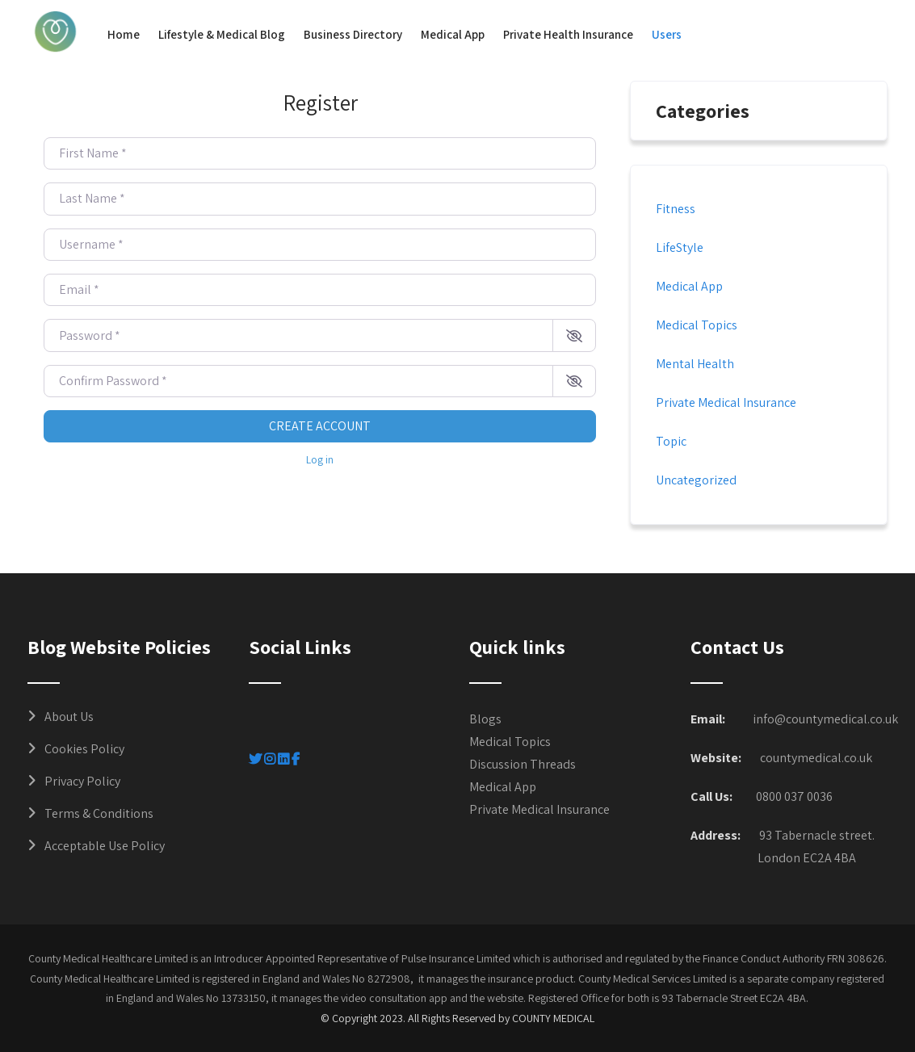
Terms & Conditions (98, 813)
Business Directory (353, 34)
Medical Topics (696, 324)
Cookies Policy (84, 748)
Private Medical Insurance (726, 402)
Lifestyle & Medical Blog (221, 34)
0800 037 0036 (794, 796)
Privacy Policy (82, 781)
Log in (320, 459)
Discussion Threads (522, 764)
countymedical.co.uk (816, 757)
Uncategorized (696, 480)
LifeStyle (679, 247)
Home (123, 34)
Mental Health (695, 363)
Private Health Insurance (568, 34)
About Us (69, 716)
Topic (671, 441)
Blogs (485, 718)
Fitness (675, 208)
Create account (320, 425)
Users (667, 34)
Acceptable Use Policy (104, 845)
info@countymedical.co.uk (825, 718)
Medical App (453, 34)
